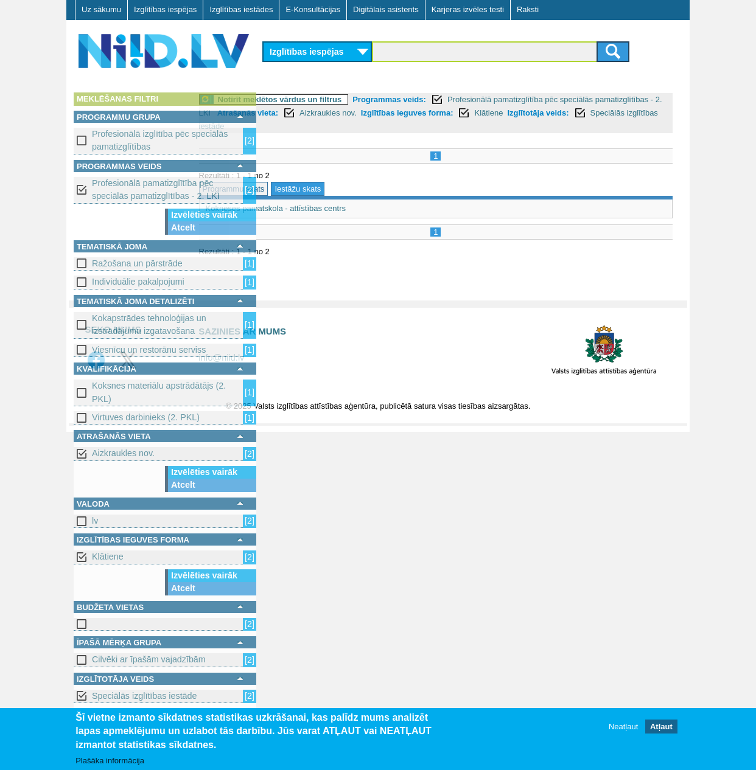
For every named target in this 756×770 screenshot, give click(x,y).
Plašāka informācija (109, 760)
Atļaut (661, 727)
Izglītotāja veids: (375, 126)
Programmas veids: (457, 99)
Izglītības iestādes (241, 9)
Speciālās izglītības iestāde (144, 696)
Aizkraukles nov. (123, 453)
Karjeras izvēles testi (468, 9)
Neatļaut (623, 727)
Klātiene (108, 556)
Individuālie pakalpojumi (138, 281)
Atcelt (183, 227)
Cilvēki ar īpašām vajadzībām (149, 659)
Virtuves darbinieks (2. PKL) (146, 417)
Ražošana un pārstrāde (137, 263)
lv (95, 520)
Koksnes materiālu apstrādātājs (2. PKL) (159, 392)
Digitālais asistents (386, 9)
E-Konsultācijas (312, 9)
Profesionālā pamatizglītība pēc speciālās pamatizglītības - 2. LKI (156, 189)
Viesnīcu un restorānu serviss (149, 350)
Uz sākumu (101, 9)
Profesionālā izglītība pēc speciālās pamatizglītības (160, 140)
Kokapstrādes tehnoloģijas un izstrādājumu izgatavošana (149, 324)
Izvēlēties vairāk (204, 215)
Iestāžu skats (365, 188)
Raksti (528, 9)
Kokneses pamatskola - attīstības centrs (343, 208)
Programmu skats (301, 188)
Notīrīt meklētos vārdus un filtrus (347, 99)
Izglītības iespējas (165, 9)
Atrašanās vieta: (384, 112)
